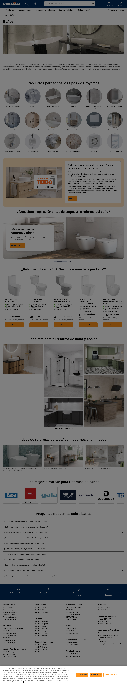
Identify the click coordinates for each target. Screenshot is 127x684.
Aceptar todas (82, 674)
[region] (63, 675)
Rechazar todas (96, 674)
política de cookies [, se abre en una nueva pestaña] (30, 682)
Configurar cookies (111, 674)
